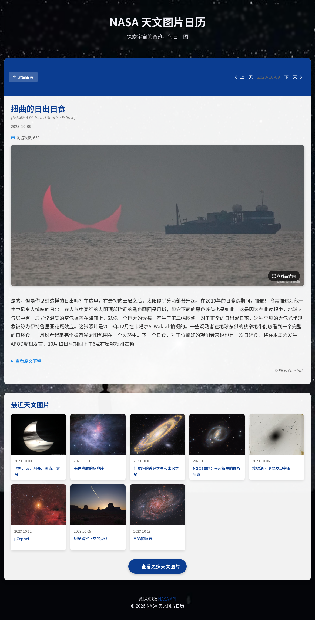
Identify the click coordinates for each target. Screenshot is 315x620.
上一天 (244, 77)
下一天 (293, 77)
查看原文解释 (28, 360)
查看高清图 (284, 276)
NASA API (167, 598)
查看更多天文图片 (157, 566)
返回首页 (23, 77)
